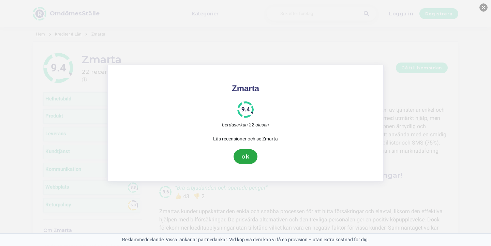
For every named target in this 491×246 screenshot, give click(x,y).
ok (245, 156)
